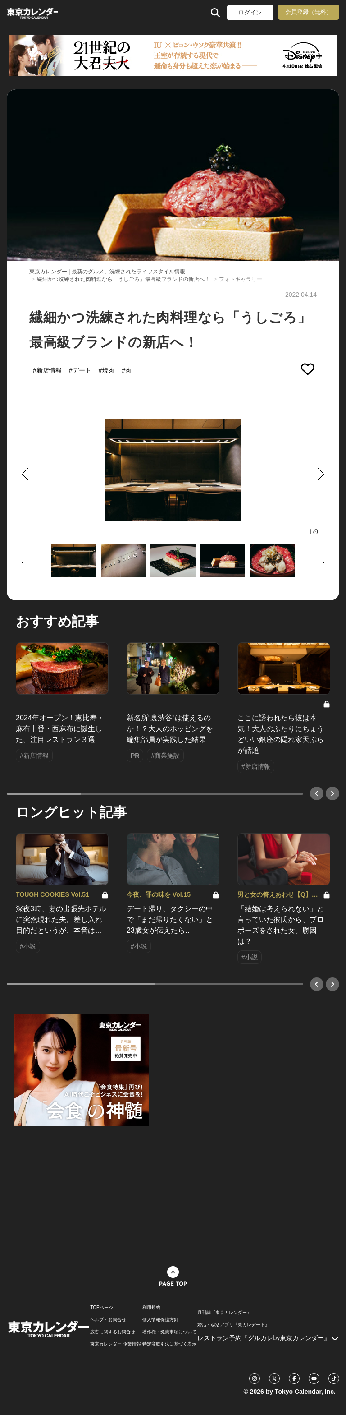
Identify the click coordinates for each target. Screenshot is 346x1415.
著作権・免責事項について (169, 1332)
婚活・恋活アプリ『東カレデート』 (233, 1325)
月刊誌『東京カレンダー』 (224, 1312)
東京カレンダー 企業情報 (115, 1344)
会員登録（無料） (308, 12)
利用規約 (151, 1307)
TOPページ (101, 1307)
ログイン (250, 12)
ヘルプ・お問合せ (108, 1320)
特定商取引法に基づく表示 (169, 1344)
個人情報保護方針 (160, 1320)
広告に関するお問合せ (112, 1332)
